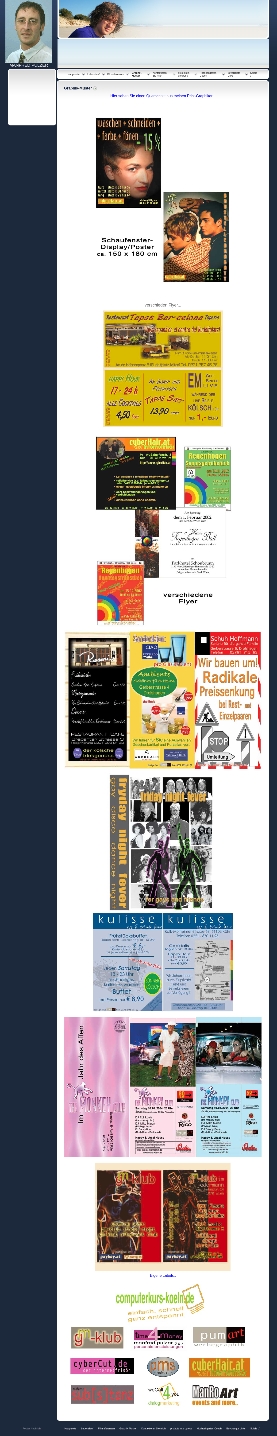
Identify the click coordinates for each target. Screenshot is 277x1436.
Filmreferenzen (115, 74)
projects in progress (183, 74)
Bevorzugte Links (236, 1428)
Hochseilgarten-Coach (209, 1428)
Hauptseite (74, 74)
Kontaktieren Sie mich (160, 74)
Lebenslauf (93, 74)
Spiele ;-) (255, 1428)
